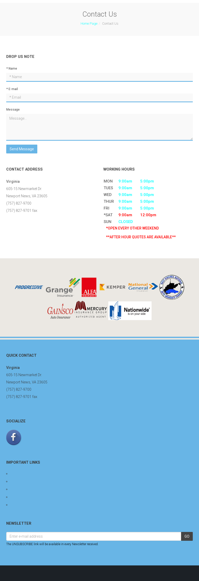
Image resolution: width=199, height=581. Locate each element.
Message (13, 109)
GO (186, 536)
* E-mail (12, 89)
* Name (11, 68)
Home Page (89, 23)
